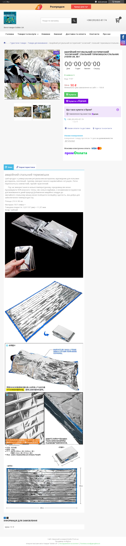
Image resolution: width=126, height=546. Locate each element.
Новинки (46, 34)
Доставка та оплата (76, 34)
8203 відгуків (102, 2)
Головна (10, 34)
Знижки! (58, 34)
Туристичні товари (18, 43)
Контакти (94, 34)
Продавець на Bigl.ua (63, 541)
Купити (72, 94)
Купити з (77, 101)
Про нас (107, 34)
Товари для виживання (37, 43)
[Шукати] (74, 20)
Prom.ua (75, 539)
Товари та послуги (27, 34)
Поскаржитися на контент (69, 544)
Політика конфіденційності (90, 544)
